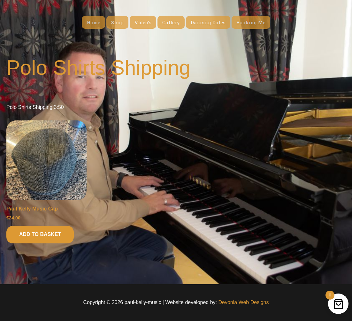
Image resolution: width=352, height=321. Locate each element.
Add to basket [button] (40, 234)
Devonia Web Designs (243, 302)
